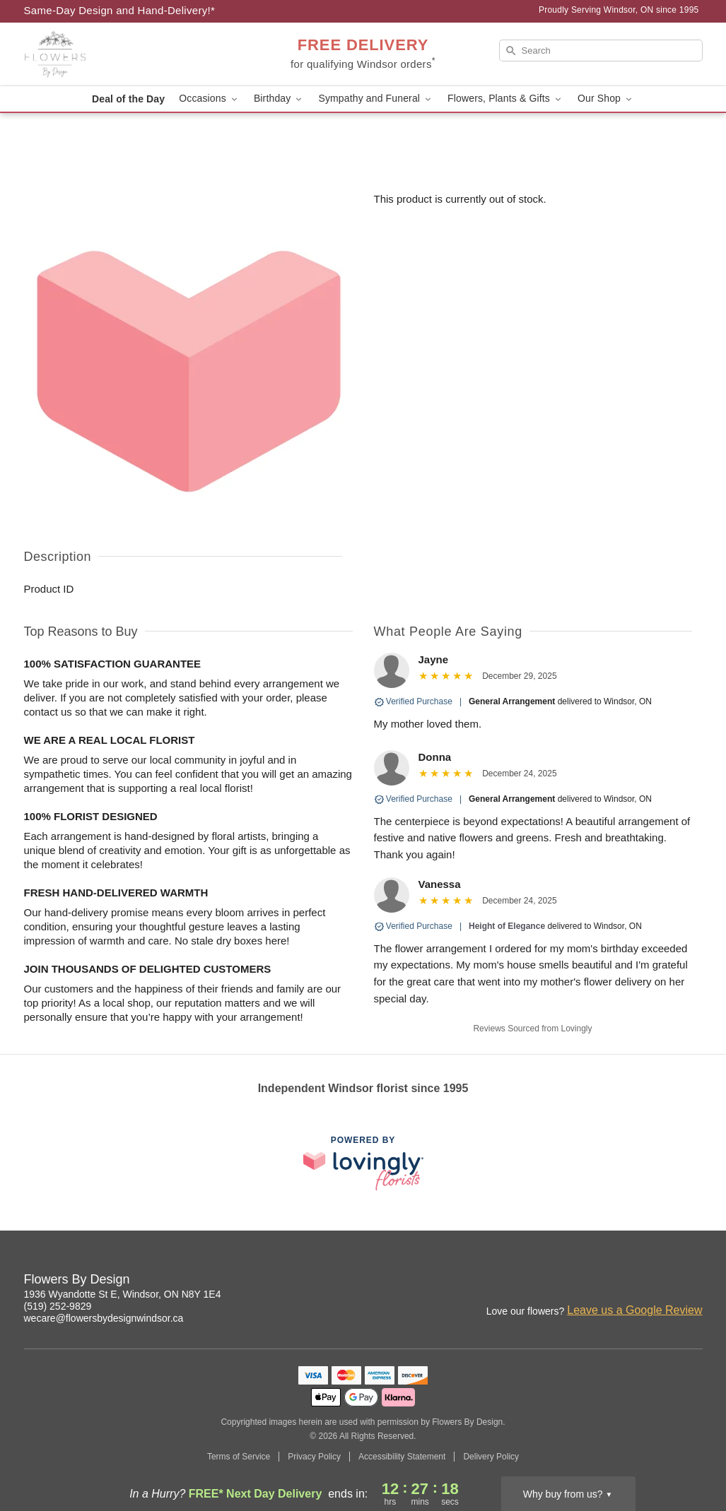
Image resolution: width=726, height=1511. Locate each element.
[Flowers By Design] (126, 54)
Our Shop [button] (606, 99)
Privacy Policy (314, 1456)
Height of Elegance (507, 926)
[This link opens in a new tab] (363, 1163)
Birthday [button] (279, 99)
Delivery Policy (491, 1456)
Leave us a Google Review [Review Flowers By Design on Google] (634, 1310)
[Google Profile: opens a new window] (693, 1281)
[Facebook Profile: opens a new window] (662, 1281)
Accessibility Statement (401, 1456)
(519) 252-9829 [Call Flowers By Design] (58, 1306)
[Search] (601, 50)
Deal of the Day (128, 99)
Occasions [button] (209, 99)
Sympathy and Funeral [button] (375, 99)
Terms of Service (238, 1456)
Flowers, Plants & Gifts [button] (505, 99)
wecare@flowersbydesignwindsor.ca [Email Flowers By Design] (104, 1318)
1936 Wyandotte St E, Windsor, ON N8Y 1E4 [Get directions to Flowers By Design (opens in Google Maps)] (122, 1294)
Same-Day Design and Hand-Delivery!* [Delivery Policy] (120, 10)
